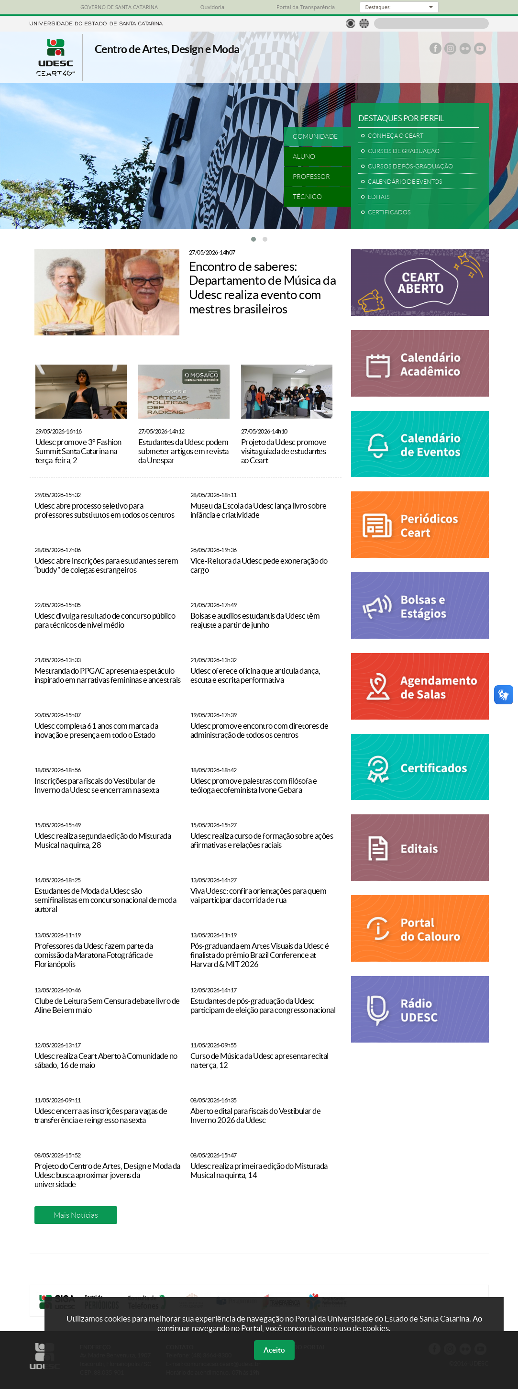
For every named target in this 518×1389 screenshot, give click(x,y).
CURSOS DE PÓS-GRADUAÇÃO (410, 166)
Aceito (274, 1350)
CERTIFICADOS (389, 212)
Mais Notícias (76, 1215)
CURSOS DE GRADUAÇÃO (404, 151)
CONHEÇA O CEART (395, 136)
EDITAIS (379, 197)
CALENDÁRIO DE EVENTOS (405, 181)
